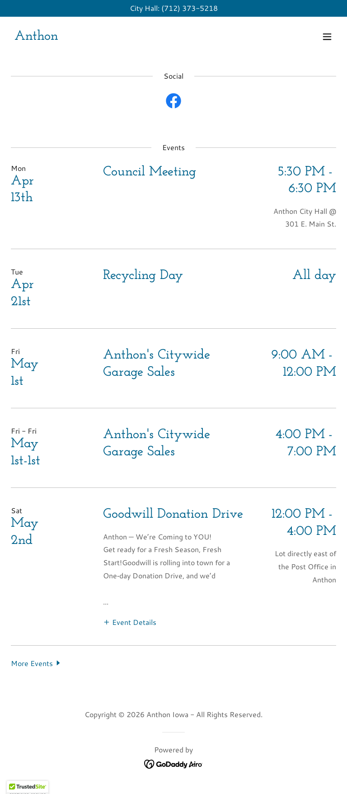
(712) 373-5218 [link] (189, 8)
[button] (327, 37)
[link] (36, 37)
